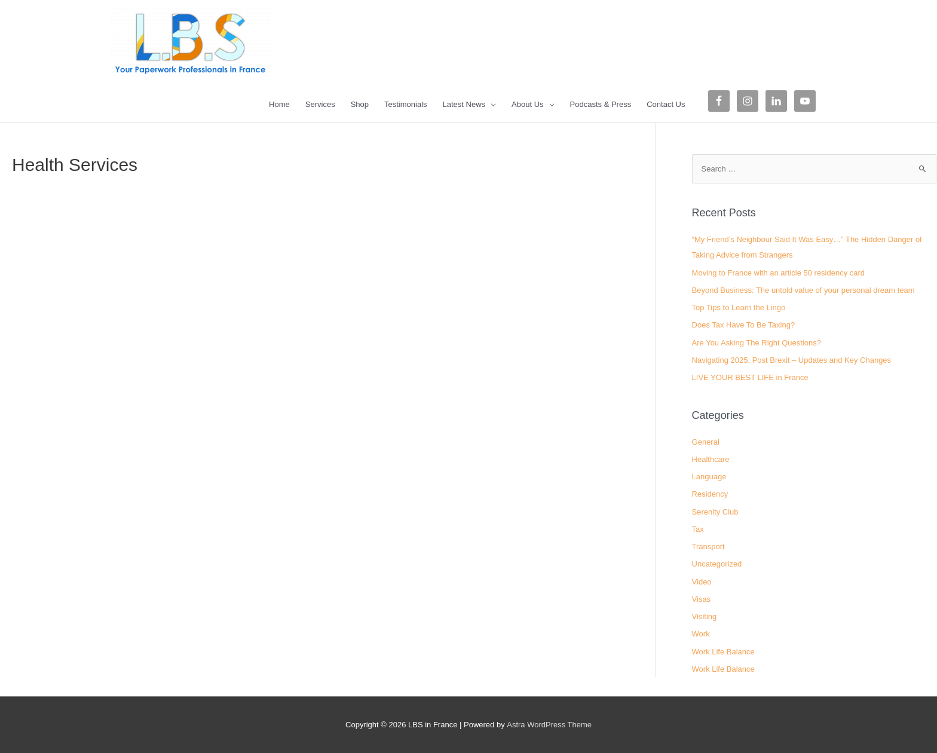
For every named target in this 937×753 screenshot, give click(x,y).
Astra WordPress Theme (549, 724)
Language (709, 476)
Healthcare (711, 459)
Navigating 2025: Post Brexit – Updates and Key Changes (792, 360)
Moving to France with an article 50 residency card (778, 272)
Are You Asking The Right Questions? (757, 342)
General (705, 441)
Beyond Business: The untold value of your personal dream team (803, 290)
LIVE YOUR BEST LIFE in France (750, 377)
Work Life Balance (723, 651)
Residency (710, 493)
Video (702, 581)
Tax (698, 529)
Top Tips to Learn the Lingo (739, 307)
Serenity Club (715, 511)
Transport (708, 546)
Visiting (704, 616)
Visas (701, 599)
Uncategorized (717, 563)
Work (701, 633)
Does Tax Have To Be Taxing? (743, 324)
